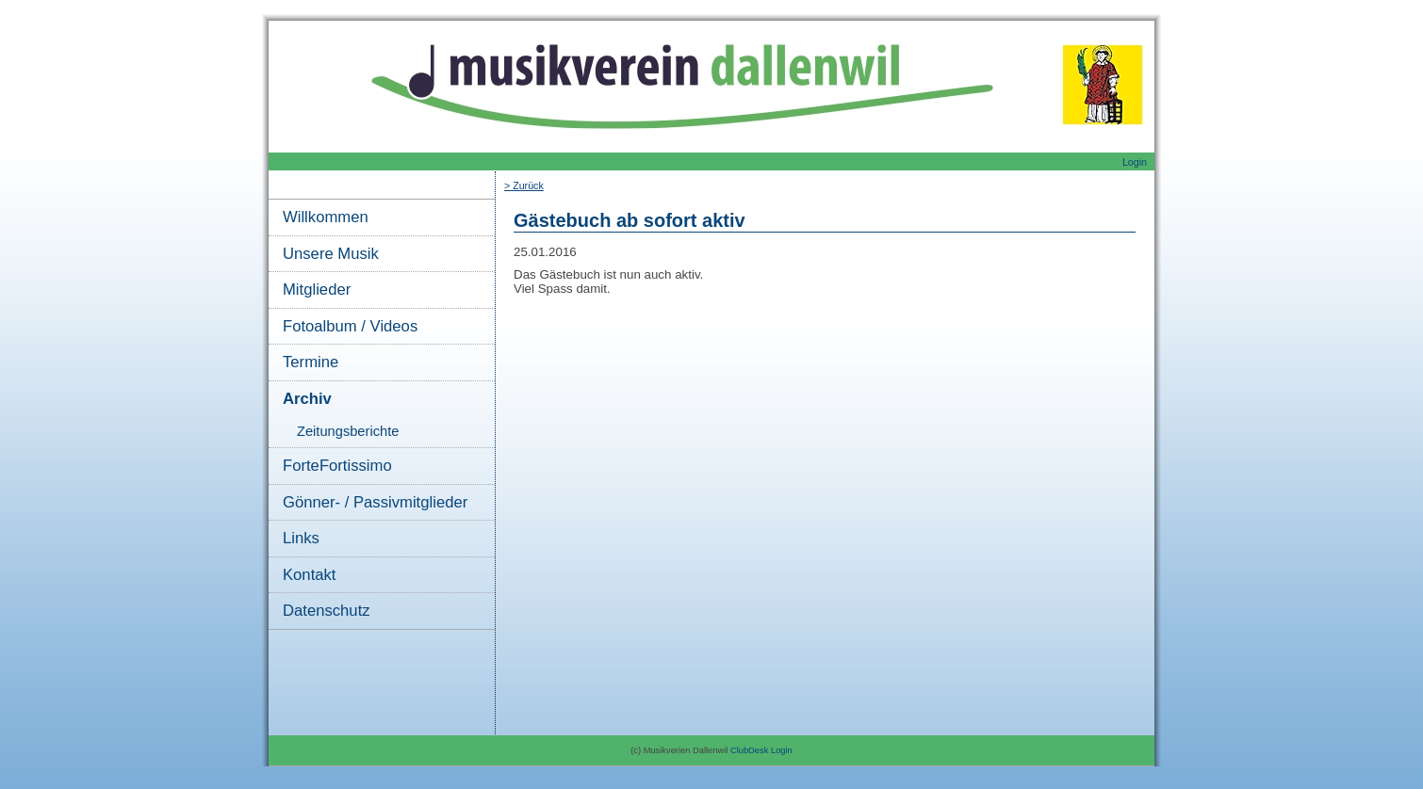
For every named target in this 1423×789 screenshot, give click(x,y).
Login (1134, 162)
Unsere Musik (331, 254)
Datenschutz (326, 611)
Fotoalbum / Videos (350, 326)
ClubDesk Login (761, 750)
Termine (310, 362)
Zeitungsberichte (348, 431)
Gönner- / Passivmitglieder (375, 502)
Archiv (307, 399)
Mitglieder (317, 289)
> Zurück (524, 185)
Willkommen (325, 217)
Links (301, 538)
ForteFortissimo (337, 466)
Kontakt (309, 575)
